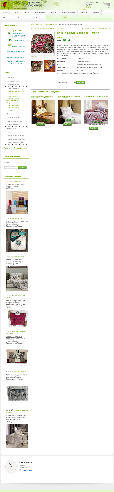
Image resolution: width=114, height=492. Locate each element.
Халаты (9, 132)
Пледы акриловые (12, 94)
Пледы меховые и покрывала (16, 91)
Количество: (62, 83)
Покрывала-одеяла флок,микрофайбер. (12, 99)
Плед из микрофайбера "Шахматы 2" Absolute (49, 28)
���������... (42, 124)
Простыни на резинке (14, 117)
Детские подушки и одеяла (15, 143)
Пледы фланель (11, 96)
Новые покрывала (19, 256)
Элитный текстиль (13, 81)
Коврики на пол (12, 128)
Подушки (10, 110)
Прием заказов (17, 31)
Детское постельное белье (15, 135)
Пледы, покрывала (13, 88)
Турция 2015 (17, 181)
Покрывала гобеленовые (14, 103)
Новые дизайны (18, 218)
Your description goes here (14, 6)
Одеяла (9, 114)
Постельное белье (13, 85)
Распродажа (11, 77)
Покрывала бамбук (12, 107)
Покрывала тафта (12, 105)
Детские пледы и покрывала (16, 139)
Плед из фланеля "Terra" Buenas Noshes (94, 28)
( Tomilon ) (60, 37)
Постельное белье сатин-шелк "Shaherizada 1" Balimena (42, 97)
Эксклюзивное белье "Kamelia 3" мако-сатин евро (69, 97)
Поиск (6, 162)
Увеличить (43, 56)
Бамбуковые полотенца (14, 121)
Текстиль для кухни (13, 125)
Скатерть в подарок (19, 371)
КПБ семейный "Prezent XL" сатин (96, 96)
